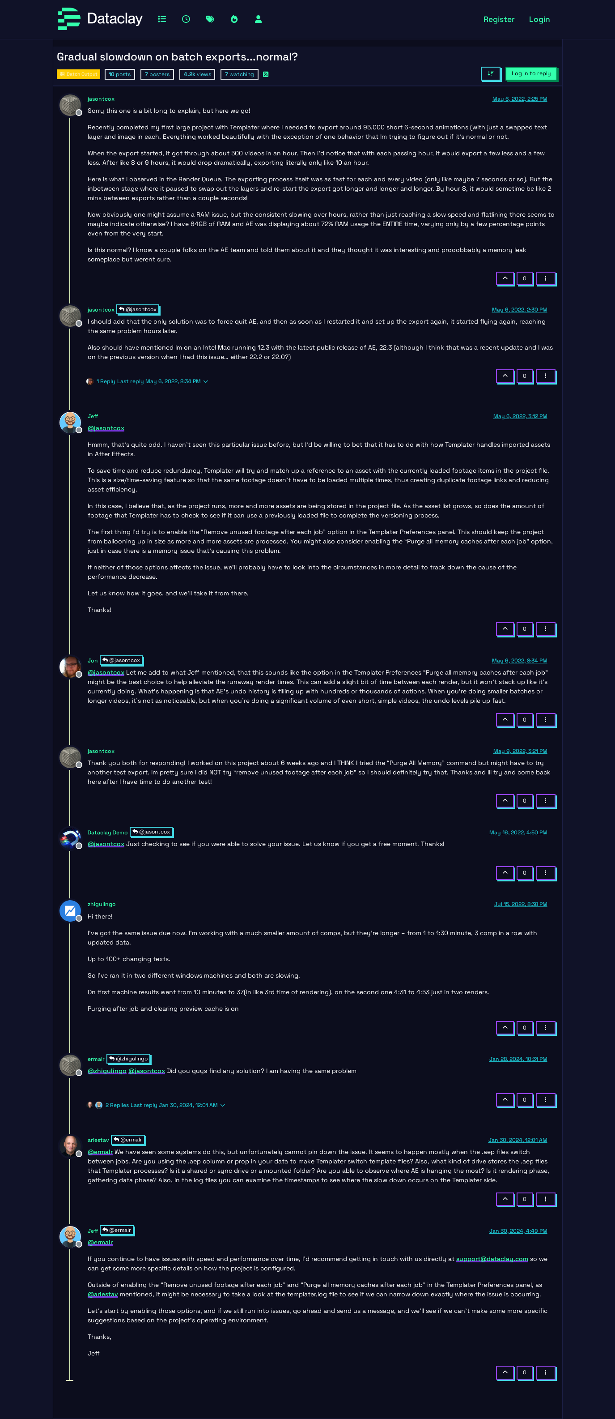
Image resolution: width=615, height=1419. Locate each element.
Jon (93, 660)
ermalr (96, 1059)
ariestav (98, 1140)
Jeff (93, 416)
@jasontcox (138, 309)
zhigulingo (102, 904)
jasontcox (101, 99)
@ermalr (128, 1139)
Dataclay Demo (108, 832)
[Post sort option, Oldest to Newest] (490, 73)
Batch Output (78, 74)
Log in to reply (531, 73)
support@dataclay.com (492, 1259)
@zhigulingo (128, 1058)
